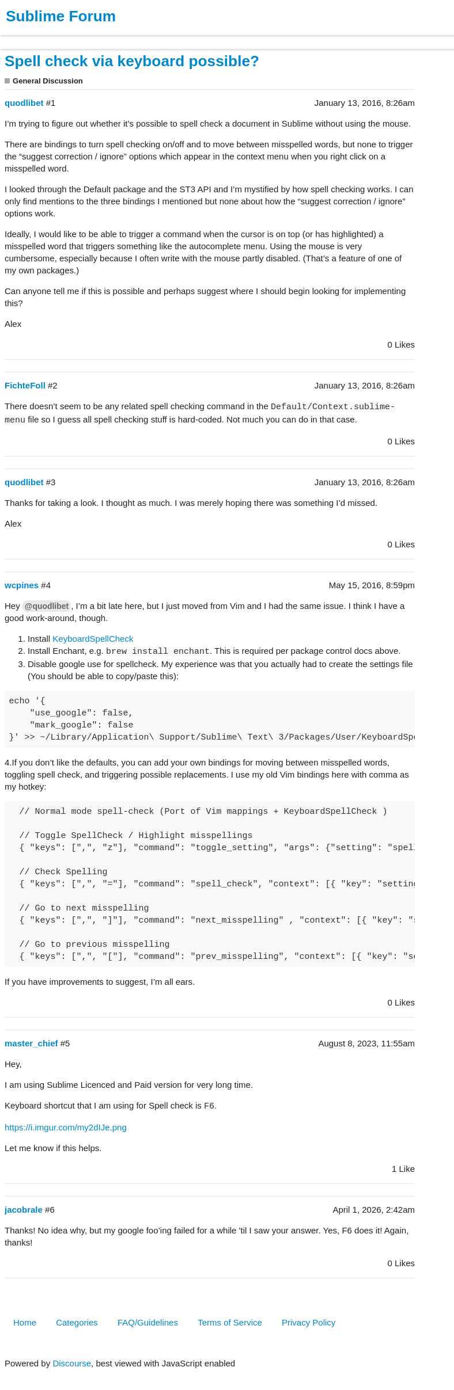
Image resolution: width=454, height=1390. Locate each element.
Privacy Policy (308, 1322)
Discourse (71, 1363)
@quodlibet (47, 606)
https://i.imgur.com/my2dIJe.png (66, 1127)
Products (35, 36)
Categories (77, 1322)
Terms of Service (230, 1322)
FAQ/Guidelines (148, 1322)
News (121, 36)
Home (24, 1322)
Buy (74, 36)
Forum (158, 36)
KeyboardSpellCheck (92, 638)
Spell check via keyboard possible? (132, 61)
